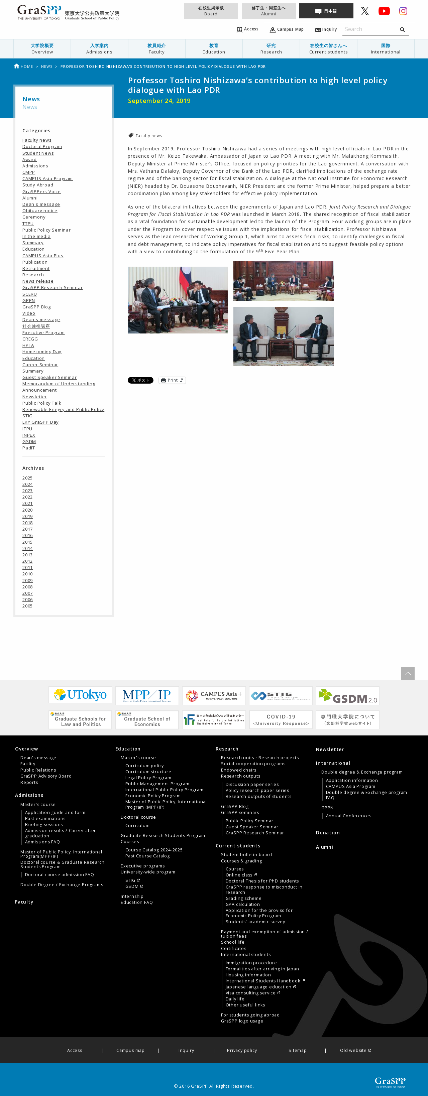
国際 (385, 48)
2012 (27, 561)
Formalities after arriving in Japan (262, 969)
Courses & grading (241, 861)
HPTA (28, 345)
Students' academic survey (255, 922)
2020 (27, 510)
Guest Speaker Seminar (49, 377)
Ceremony (33, 217)
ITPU (27, 429)
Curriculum (137, 825)
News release (38, 281)
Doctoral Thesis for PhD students (262, 881)
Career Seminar (40, 365)
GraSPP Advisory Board (46, 776)
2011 (27, 567)
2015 (27, 542)
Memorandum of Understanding (58, 384)
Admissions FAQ (42, 842)
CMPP (28, 172)
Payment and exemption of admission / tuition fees (264, 934)
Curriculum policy (144, 766)
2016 (27, 535)
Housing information (248, 975)
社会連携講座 (36, 326)
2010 (27, 574)
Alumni (30, 198)
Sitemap (298, 1051)
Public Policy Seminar (46, 230)
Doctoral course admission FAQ (59, 874)
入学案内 (99, 48)
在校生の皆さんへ (328, 48)
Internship (132, 896)
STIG (27, 416)
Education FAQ (137, 902)
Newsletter (34, 397)
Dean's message (41, 204)
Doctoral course (138, 817)
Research (33, 275)
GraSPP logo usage (242, 1021)
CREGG (30, 339)
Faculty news (149, 135)
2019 (27, 516)
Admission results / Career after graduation (60, 833)
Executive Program (43, 332)
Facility (27, 764)
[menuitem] (42, 48)
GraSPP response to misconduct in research (264, 889)
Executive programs (143, 866)
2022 (27, 497)
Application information (352, 780)
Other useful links (245, 1005)
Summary (33, 243)
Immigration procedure (251, 963)
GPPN (28, 300)
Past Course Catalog (147, 856)
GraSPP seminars (240, 812)
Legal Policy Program (148, 778)
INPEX (28, 435)
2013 (27, 555)
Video (28, 313)
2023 (27, 491)
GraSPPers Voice (41, 191)
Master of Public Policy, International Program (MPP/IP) (166, 804)
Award (29, 159)
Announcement (39, 390)
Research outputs (240, 776)
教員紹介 (156, 48)
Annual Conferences (348, 816)
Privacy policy (242, 1051)
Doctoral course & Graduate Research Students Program (62, 864)
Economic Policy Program (153, 796)
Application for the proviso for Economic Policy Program (259, 913)
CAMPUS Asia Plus (43, 256)
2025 (27, 478)
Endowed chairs (238, 770)
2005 (27, 606)
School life (233, 942)
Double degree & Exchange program (362, 772)
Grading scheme (244, 898)
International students (246, 954)
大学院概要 (42, 48)
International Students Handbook (263, 981)
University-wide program (148, 872)
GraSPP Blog (36, 307)
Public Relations (38, 770)
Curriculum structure (148, 772)
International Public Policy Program (164, 790)
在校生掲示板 (211, 11)
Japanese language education (259, 987)
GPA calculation (243, 904)
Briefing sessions (44, 824)
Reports (29, 782)
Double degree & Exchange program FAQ (367, 795)
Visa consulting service (251, 993)
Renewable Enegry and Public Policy (63, 409)
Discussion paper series (252, 784)
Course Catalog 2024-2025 (154, 850)
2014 (27, 548)
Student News (38, 153)
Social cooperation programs (253, 764)
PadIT (28, 448)
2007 (27, 593)
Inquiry (186, 1051)
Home (23, 66)
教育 (214, 48)
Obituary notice (40, 211)
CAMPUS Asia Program (47, 178)
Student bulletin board (246, 854)
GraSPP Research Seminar (52, 287)
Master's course (38, 804)
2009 (27, 580)
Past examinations (45, 818)
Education (33, 249)
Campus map (130, 1051)
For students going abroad (250, 1015)
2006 (27, 599)
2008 (27, 587)
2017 (27, 529)
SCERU (29, 294)
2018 (27, 523)
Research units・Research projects (260, 758)
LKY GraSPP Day (40, 422)
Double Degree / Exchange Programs (61, 884)
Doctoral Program (42, 146)
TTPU (28, 224)
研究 (271, 48)
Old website (353, 1051)
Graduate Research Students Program (163, 835)
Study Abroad (38, 185)
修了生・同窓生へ (269, 11)
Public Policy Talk (41, 403)
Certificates (233, 948)
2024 (27, 484)
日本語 (330, 11)
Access (74, 1051)
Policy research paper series (257, 790)
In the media (36, 236)
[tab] (63, 765)
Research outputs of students (259, 796)
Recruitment (36, 268)
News (46, 66)
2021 (27, 503)
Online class (239, 875)
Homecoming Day (42, 352)
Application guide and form (55, 812)
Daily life (235, 999)
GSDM (29, 441)
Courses (130, 841)
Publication (35, 262)
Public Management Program (157, 784)
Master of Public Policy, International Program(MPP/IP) (61, 854)
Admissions (35, 166)
